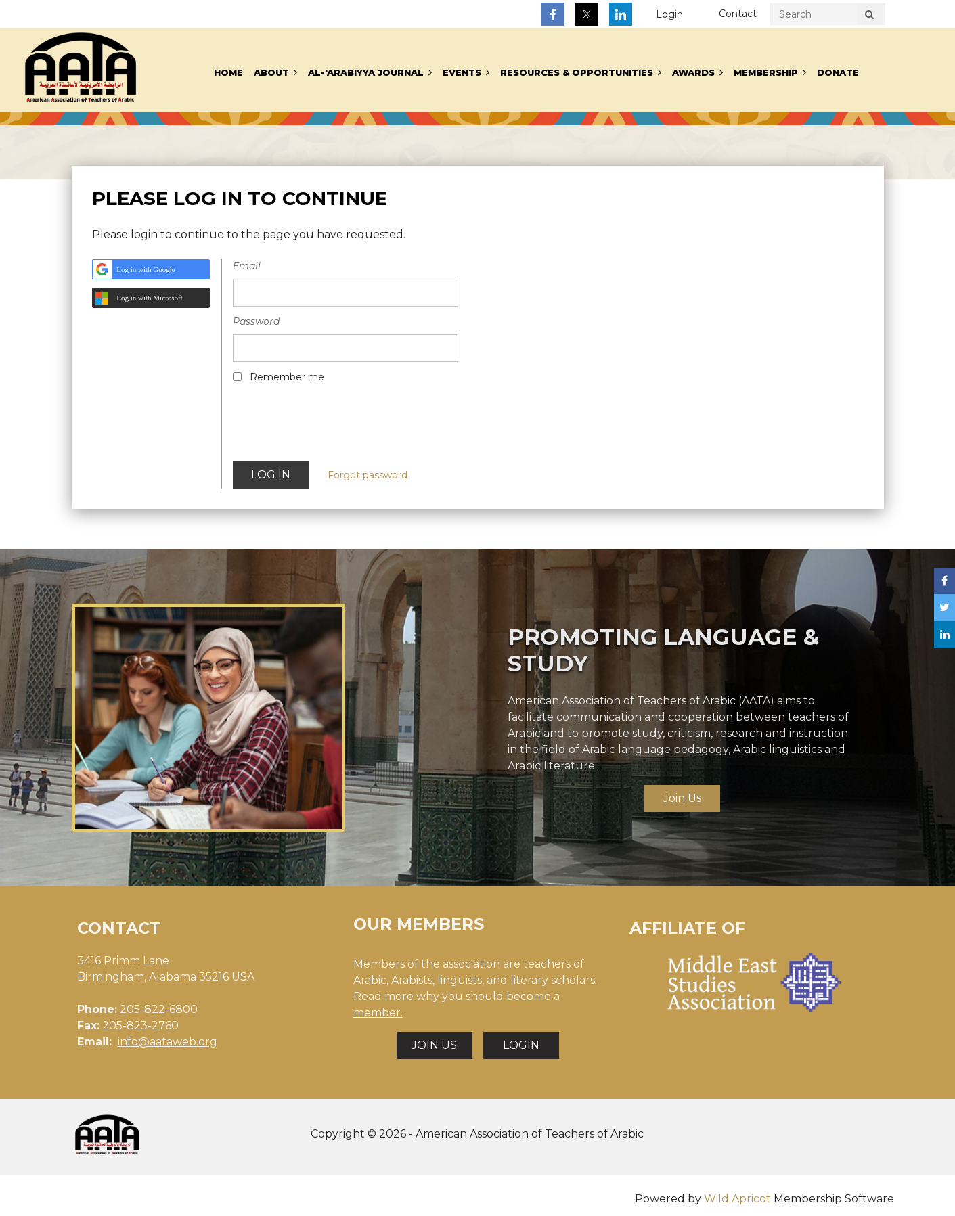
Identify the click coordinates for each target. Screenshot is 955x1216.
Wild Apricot (737, 1198)
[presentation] (336, 427)
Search (870, 16)
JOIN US (434, 1045)
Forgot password (367, 475)
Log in (669, 14)
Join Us (682, 798)
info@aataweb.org (167, 1041)
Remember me (287, 377)
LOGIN (521, 1045)
